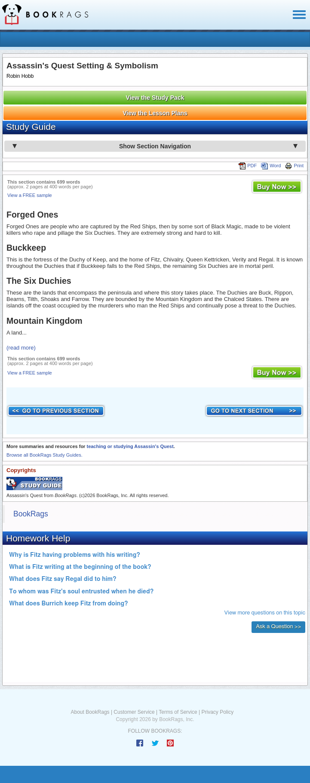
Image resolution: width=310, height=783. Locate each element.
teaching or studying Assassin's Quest (129, 446)
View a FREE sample (29, 195)
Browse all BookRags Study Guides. (44, 455)
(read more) (21, 347)
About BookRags (90, 712)
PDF (248, 165)
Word (271, 165)
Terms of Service (178, 712)
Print (294, 165)
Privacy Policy (217, 712)
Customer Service (134, 712)
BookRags (30, 514)
